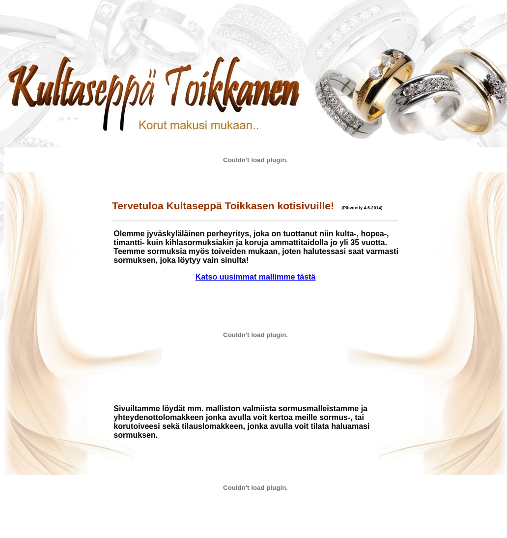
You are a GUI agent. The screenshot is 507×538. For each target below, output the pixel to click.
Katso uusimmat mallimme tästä (256, 277)
